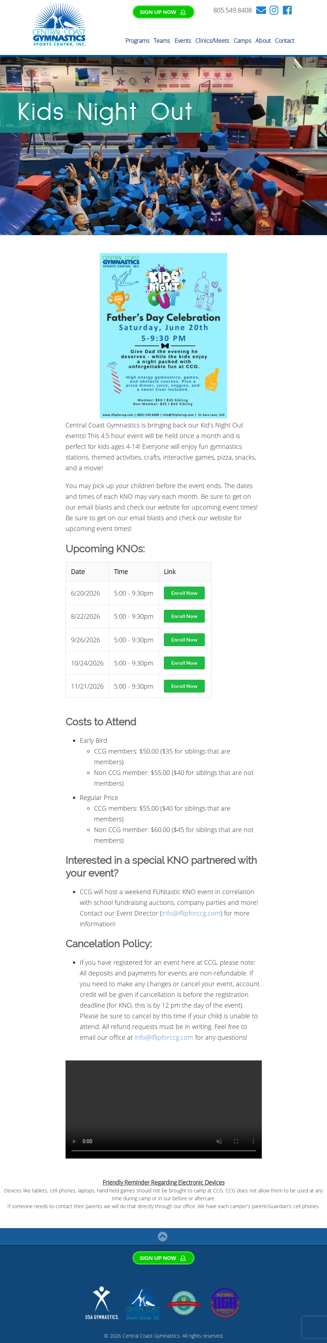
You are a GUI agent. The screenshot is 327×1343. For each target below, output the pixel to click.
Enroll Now (184, 593)
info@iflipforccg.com (191, 913)
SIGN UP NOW (163, 12)
